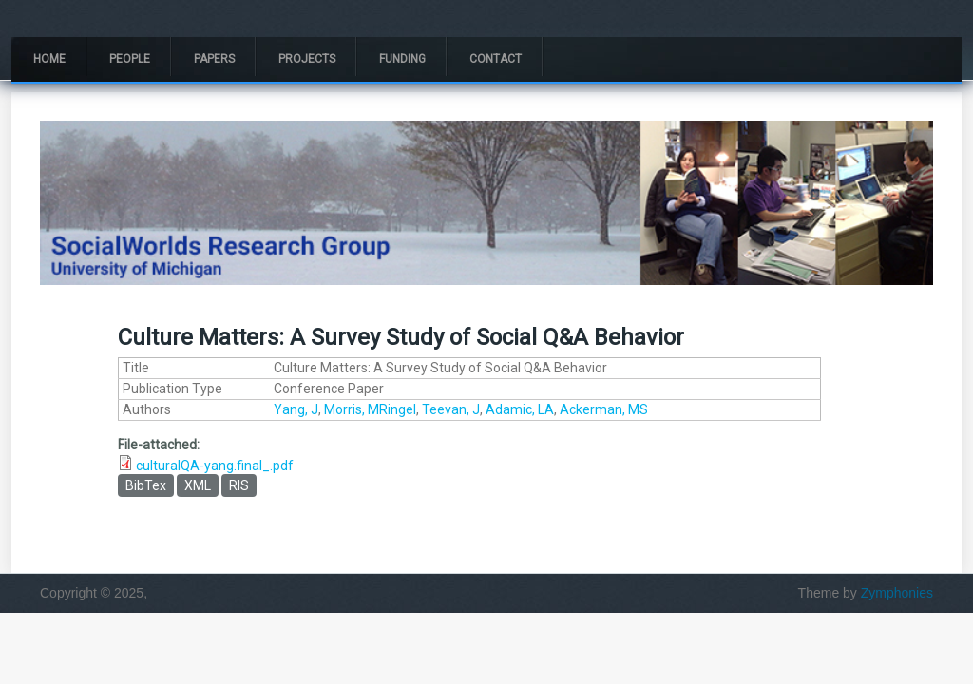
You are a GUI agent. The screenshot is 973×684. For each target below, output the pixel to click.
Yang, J (296, 409)
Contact (495, 59)
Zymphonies (897, 592)
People (129, 59)
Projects (306, 59)
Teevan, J (451, 409)
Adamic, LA (520, 409)
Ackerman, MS (604, 409)
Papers (214, 59)
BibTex (145, 485)
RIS (239, 485)
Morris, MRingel (370, 409)
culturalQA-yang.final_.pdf (215, 465)
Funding (402, 59)
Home (49, 59)
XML (197, 485)
